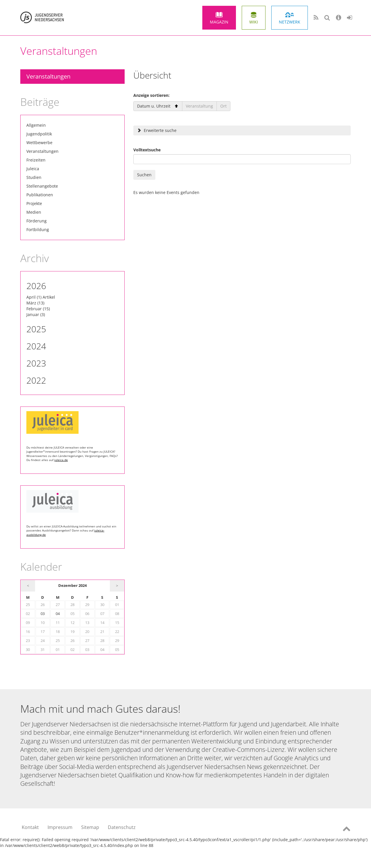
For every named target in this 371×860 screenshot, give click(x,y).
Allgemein (36, 125)
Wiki (253, 22)
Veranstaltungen (48, 76)
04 (58, 613)
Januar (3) (35, 314)
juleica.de (61, 460)
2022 (36, 380)
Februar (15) (38, 308)
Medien (33, 212)
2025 (36, 329)
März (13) (35, 303)
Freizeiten (36, 160)
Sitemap (90, 827)
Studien (33, 177)
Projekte (34, 203)
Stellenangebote (42, 186)
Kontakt (30, 827)
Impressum (60, 827)
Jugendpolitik (39, 134)
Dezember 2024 (72, 585)
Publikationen (39, 194)
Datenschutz (122, 827)
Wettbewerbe (39, 142)
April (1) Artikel (40, 297)
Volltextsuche (147, 150)
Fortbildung (37, 229)
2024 (36, 346)
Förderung (36, 221)
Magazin (219, 22)
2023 (36, 363)
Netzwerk (289, 22)
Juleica (32, 168)
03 (43, 613)
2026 (36, 286)
